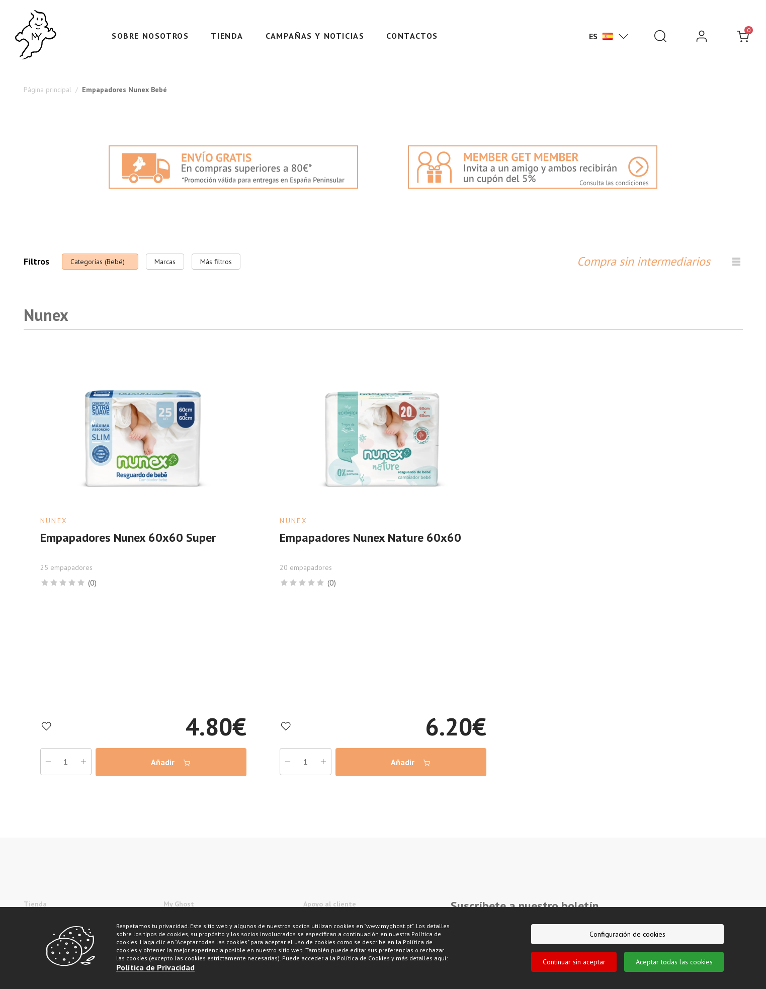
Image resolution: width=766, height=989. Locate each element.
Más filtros (216, 261)
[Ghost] (35, 35)
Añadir (171, 762)
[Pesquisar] (660, 36)
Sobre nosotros (150, 36)
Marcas (165, 261)
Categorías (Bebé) (97, 261)
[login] (702, 36)
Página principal (47, 89)
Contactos (412, 36)
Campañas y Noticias (315, 36)
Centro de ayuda (328, 919)
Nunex (33, 919)
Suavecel (37, 934)
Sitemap (315, 934)
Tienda (227, 36)
